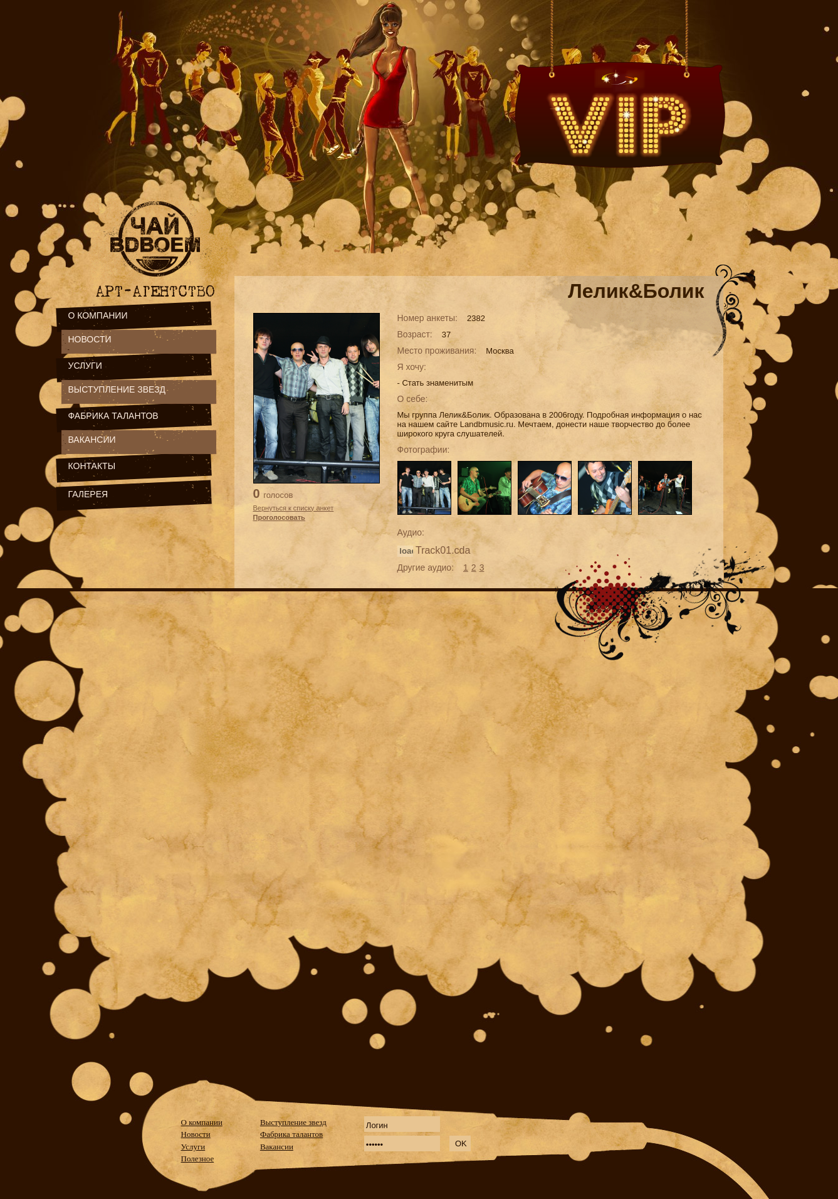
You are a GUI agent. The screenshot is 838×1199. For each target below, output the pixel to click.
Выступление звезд (293, 1122)
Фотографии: (423, 450)
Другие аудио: (425, 568)
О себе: (412, 399)
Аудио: (410, 532)
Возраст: (414, 334)
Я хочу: (412, 367)
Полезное (197, 1158)
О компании (202, 1122)
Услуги (193, 1146)
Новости (196, 1134)
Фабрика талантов (291, 1134)
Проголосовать (279, 517)
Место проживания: (437, 351)
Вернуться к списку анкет (293, 508)
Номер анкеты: (427, 318)
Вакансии (276, 1146)
